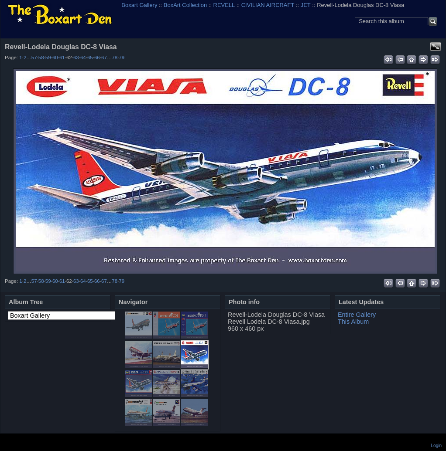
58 (41, 57)
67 (104, 57)
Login (436, 445)
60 (55, 57)
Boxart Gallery (139, 5)
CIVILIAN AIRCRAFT (268, 5)
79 (121, 57)
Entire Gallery (357, 314)
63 (76, 57)
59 (48, 57)
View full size (435, 46)
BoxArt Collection (185, 5)
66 (97, 57)
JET (306, 5)
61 (62, 57)
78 (114, 57)
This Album (353, 321)
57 (34, 57)
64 (83, 57)
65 (90, 57)
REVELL (224, 5)
